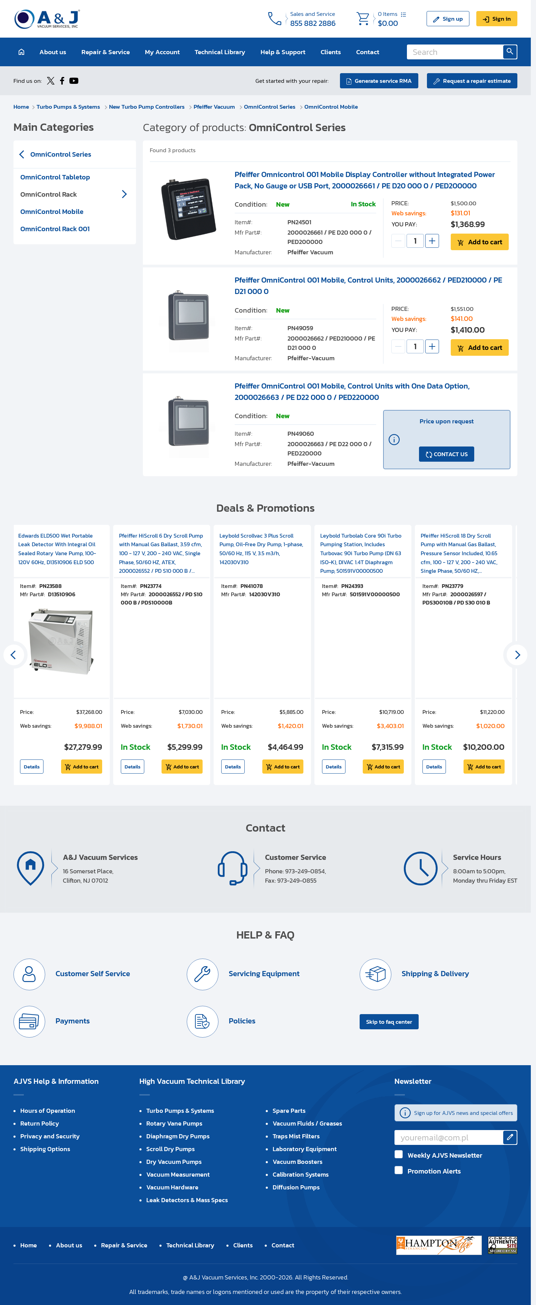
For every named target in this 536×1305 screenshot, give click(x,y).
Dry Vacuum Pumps (174, 1161)
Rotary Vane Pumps (174, 1123)
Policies (241, 1021)
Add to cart (485, 242)
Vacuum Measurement (178, 1174)
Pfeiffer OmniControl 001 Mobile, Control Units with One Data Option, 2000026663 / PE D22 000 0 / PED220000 (352, 391)
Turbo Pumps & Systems (69, 106)
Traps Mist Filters (296, 1136)
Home (21, 106)
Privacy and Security (50, 1136)
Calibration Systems (301, 1174)
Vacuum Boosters (297, 1161)
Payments (72, 1021)
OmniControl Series (270, 106)
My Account (162, 52)
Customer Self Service (92, 973)
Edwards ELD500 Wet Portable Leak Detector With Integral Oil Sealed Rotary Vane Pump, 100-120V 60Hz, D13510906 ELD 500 (57, 548)
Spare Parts (289, 1110)
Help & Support (283, 52)
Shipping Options (45, 1149)
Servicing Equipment (263, 973)
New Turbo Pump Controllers (147, 106)
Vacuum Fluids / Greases (307, 1123)
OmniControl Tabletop (55, 177)
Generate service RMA (383, 80)
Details (32, 767)
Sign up (453, 18)
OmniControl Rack (48, 194)
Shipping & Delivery (434, 973)
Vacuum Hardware (172, 1187)
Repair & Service (105, 52)
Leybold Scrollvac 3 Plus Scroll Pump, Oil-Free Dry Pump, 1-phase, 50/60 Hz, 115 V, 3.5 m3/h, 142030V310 (261, 548)
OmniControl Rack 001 (55, 229)
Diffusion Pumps (296, 1187)
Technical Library (220, 52)
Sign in (502, 18)
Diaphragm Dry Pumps (177, 1136)
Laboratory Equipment (305, 1149)
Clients (331, 52)
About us (52, 52)
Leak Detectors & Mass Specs (187, 1200)
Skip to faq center (389, 1021)
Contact (367, 52)
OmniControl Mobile (331, 106)
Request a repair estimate (477, 80)
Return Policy (39, 1123)
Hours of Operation (47, 1110)
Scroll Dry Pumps (170, 1149)
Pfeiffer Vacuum (215, 106)
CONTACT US (451, 454)
